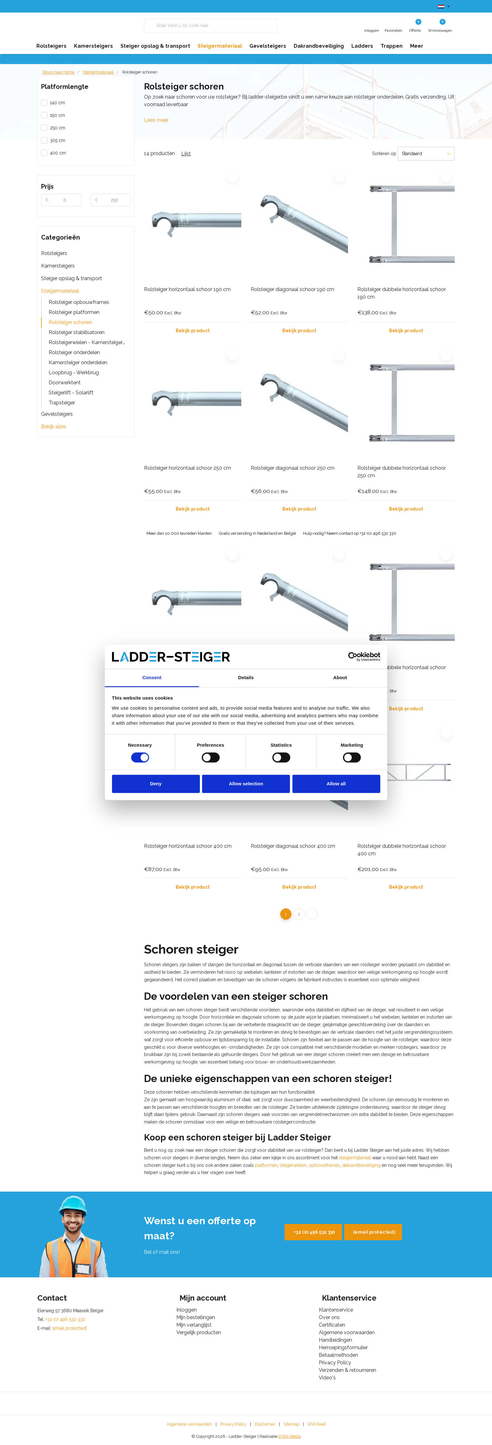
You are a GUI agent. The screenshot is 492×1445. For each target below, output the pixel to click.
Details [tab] (246, 677)
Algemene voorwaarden (189, 1424)
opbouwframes (324, 1165)
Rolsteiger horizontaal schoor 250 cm (187, 468)
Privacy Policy (233, 1424)
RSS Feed (317, 1424)
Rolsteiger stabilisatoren (76, 332)
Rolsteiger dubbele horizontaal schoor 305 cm (401, 671)
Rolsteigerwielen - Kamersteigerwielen (90, 342)
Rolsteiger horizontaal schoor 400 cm (188, 846)
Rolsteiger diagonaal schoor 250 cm (292, 468)
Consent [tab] (152, 677)
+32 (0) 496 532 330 (314, 1232)
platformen (266, 1165)
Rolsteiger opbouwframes (79, 302)
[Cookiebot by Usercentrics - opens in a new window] (352, 657)
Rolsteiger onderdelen (74, 352)
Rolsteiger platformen (74, 312)
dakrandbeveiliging (361, 1165)
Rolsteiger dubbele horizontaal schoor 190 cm (401, 293)
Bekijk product (193, 330)
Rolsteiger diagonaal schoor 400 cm (293, 846)
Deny (156, 783)
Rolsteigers (54, 253)
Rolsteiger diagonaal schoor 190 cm (292, 289)
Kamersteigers (58, 266)
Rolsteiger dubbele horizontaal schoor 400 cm (401, 850)
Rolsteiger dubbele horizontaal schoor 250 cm (401, 472)
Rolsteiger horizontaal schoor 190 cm (187, 289)
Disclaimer (265, 1424)
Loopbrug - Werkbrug (74, 373)
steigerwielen (293, 1165)
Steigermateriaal (60, 291)
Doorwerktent (65, 383)
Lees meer (156, 120)
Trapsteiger (62, 403)
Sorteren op (384, 153)
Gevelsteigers (57, 414)
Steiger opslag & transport (71, 278)
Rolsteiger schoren (139, 72)
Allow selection (246, 783)
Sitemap (291, 1424)
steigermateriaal (355, 1157)
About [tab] (340, 677)
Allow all (336, 783)
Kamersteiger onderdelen (78, 362)
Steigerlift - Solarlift (71, 393)
